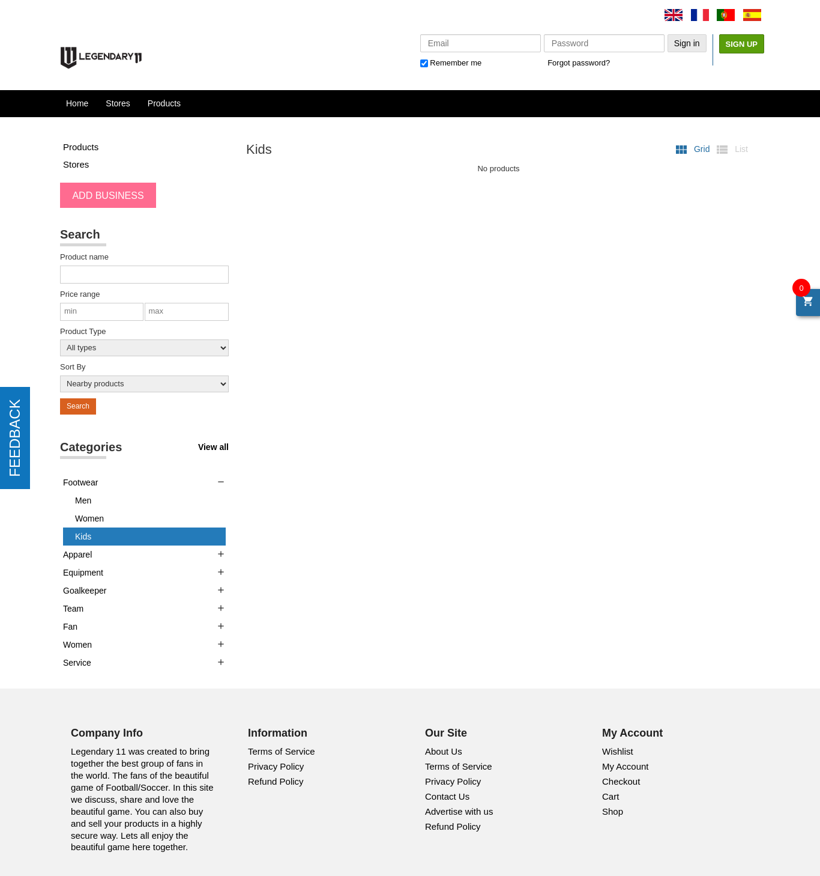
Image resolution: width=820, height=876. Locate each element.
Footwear (80, 482)
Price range (80, 294)
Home (77, 103)
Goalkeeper (84, 590)
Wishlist (617, 751)
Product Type (83, 331)
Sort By (73, 366)
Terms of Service (281, 751)
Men (83, 500)
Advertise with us (459, 811)
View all (213, 447)
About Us (443, 751)
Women (89, 518)
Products (164, 103)
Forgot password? (578, 62)
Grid (693, 149)
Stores (118, 103)
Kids (83, 536)
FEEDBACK (15, 437)
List (731, 149)
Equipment (83, 572)
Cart (610, 796)
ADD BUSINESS (107, 195)
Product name (84, 256)
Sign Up (742, 44)
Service (77, 663)
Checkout (621, 781)
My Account (625, 766)
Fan (70, 626)
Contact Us (447, 796)
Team (73, 608)
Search (78, 406)
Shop (612, 811)
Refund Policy (276, 781)
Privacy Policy (276, 766)
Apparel (77, 554)
